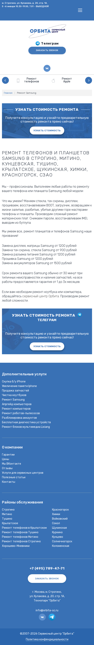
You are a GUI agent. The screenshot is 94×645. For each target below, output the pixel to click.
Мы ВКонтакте (11, 463)
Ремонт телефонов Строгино (21, 541)
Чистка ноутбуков (14, 395)
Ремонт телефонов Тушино (20, 532)
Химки (56, 514)
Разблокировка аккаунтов (19, 417)
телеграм (46, 320)
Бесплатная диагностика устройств (26, 422)
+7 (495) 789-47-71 (47, 568)
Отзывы (7, 468)
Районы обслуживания (22, 502)
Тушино (7, 518)
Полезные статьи (13, 477)
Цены (5, 459)
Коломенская (60, 546)
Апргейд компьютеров (17, 404)
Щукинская (59, 527)
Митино (7, 514)
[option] (29, 80)
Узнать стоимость (47, 130)
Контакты (8, 482)
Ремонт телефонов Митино (20, 537)
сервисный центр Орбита (40, 296)
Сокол (56, 523)
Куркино (57, 532)
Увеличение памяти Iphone (19, 386)
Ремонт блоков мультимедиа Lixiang (26, 427)
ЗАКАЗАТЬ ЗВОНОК (47, 50)
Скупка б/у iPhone (14, 381)
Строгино (8, 509)
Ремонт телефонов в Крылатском (24, 527)
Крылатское (10, 523)
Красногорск (60, 509)
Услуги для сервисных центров (22, 472)
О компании (12, 447)
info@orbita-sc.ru (47, 610)
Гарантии (8, 454)
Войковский (60, 518)
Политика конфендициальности (47, 639)
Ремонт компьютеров (16, 408)
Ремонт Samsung (13, 399)
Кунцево (57, 537)
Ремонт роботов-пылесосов (21, 413)
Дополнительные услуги (24, 374)
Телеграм (50, 43)
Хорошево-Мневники (16, 546)
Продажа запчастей (15, 390)
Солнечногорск (62, 541)
